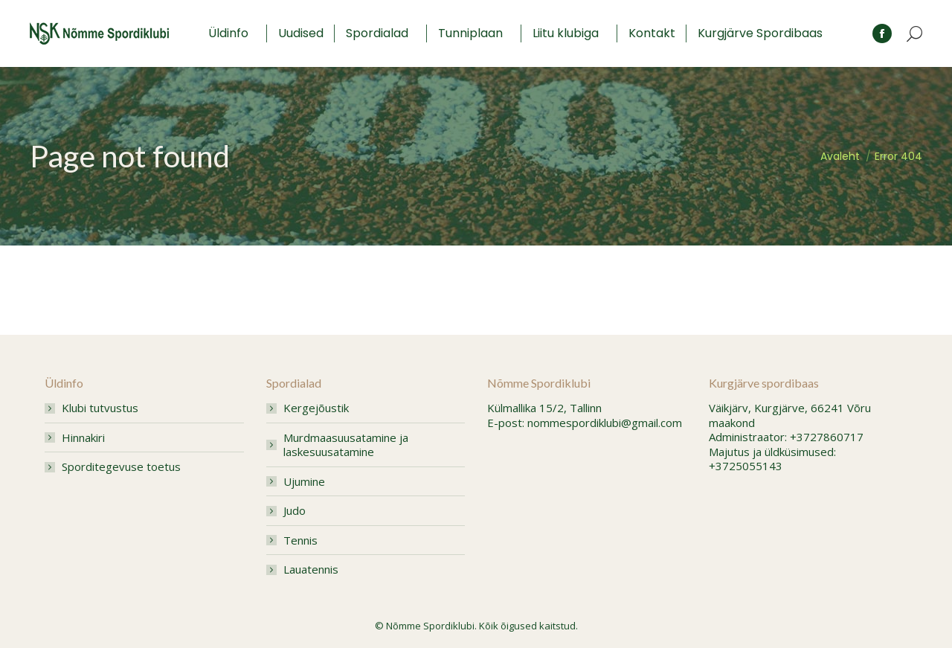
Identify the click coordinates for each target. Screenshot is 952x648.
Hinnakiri (83, 438)
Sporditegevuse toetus (121, 467)
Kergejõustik (316, 408)
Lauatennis (310, 569)
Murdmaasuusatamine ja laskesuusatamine (345, 445)
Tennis (300, 540)
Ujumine (304, 482)
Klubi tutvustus (100, 408)
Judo (294, 511)
